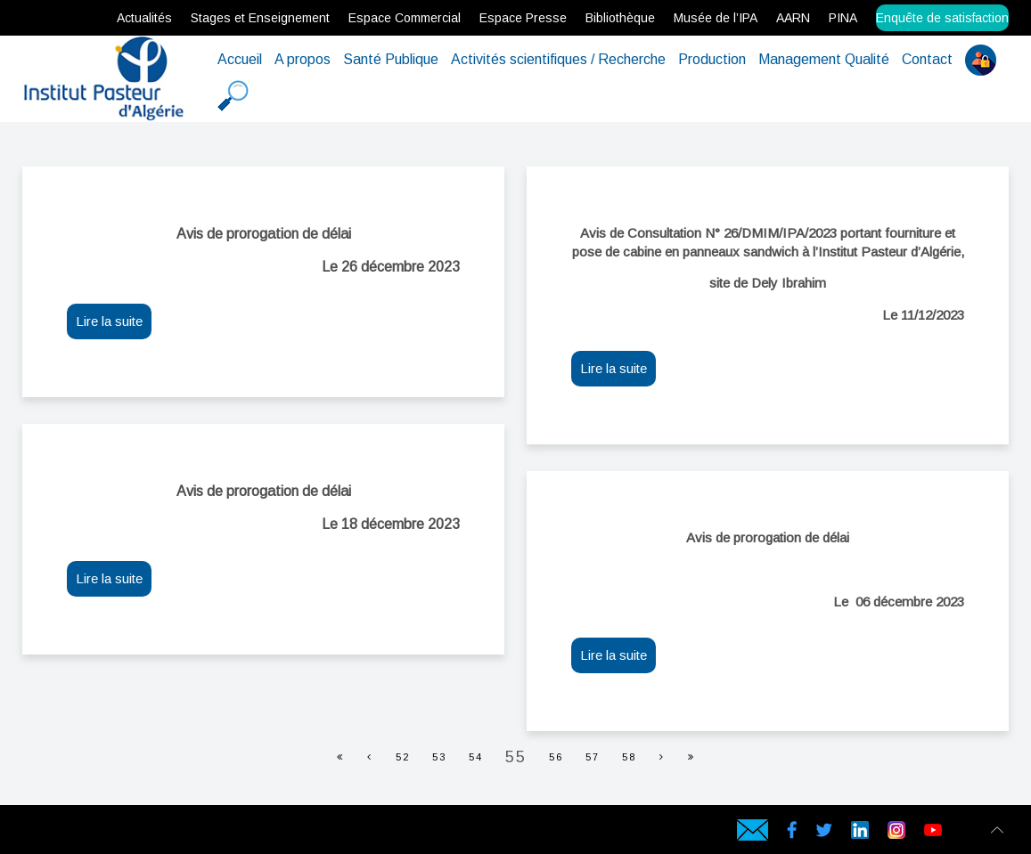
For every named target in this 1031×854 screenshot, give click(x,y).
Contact (927, 59)
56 (556, 757)
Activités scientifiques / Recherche (558, 59)
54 (476, 757)
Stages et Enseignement (260, 18)
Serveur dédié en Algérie (107, 833)
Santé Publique (390, 59)
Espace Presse (523, 18)
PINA (843, 18)
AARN (793, 18)
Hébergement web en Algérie (41, 833)
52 (403, 757)
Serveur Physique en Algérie (91, 833)
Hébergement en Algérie (302, 833)
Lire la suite (109, 321)
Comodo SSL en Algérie (183, 833)
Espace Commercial (404, 18)
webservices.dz (27, 833)
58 (629, 757)
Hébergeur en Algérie (288, 833)
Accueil (239, 59)
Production (712, 59)
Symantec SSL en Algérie (211, 833)
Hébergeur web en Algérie (75, 833)
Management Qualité (823, 59)
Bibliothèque (620, 18)
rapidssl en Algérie (158, 833)
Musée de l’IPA (715, 18)
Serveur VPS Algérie (134, 833)
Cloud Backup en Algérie (227, 833)
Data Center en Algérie (241, 833)
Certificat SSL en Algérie (146, 833)
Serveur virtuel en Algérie (121, 833)
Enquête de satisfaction (942, 18)
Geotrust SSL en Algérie (197, 833)
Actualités (144, 18)
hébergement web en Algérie (58, 833)
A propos (302, 59)
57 (592, 757)
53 (439, 757)
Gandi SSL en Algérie (170, 833)
